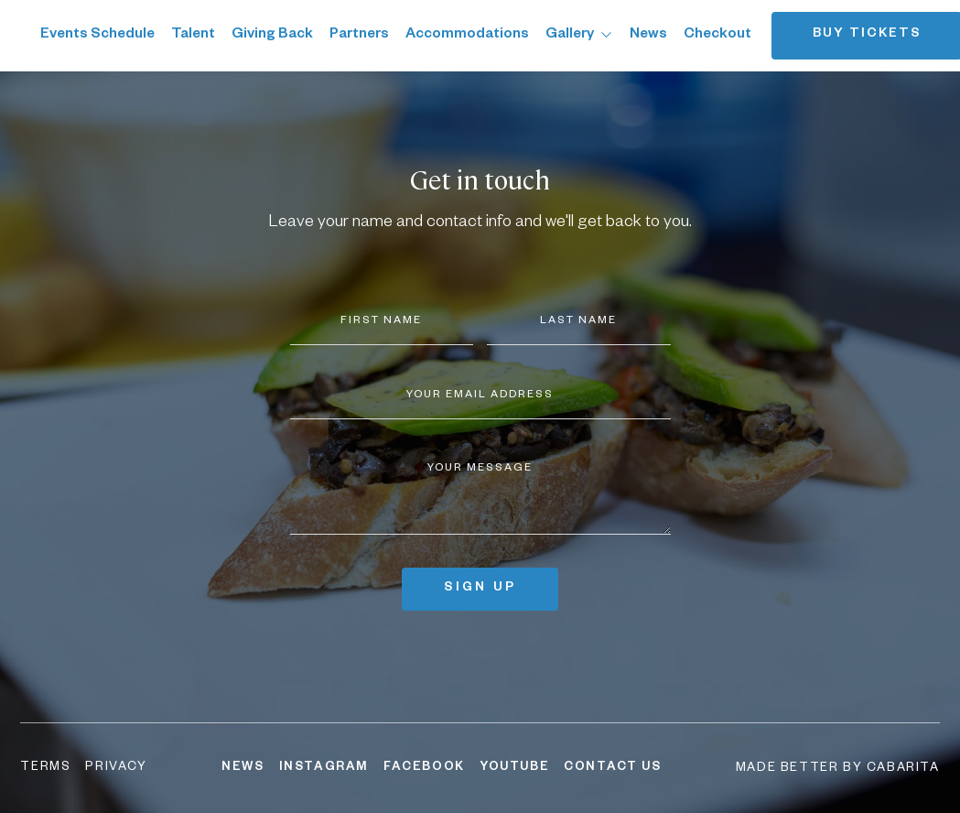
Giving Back (272, 35)
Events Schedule (97, 35)
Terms (45, 768)
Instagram (324, 768)
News (648, 35)
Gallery (579, 35)
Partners (359, 35)
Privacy (115, 768)
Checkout (717, 35)
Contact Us (612, 768)
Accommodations (467, 35)
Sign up (480, 589)
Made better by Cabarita (838, 769)
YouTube (514, 768)
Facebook (424, 768)
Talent (193, 35)
